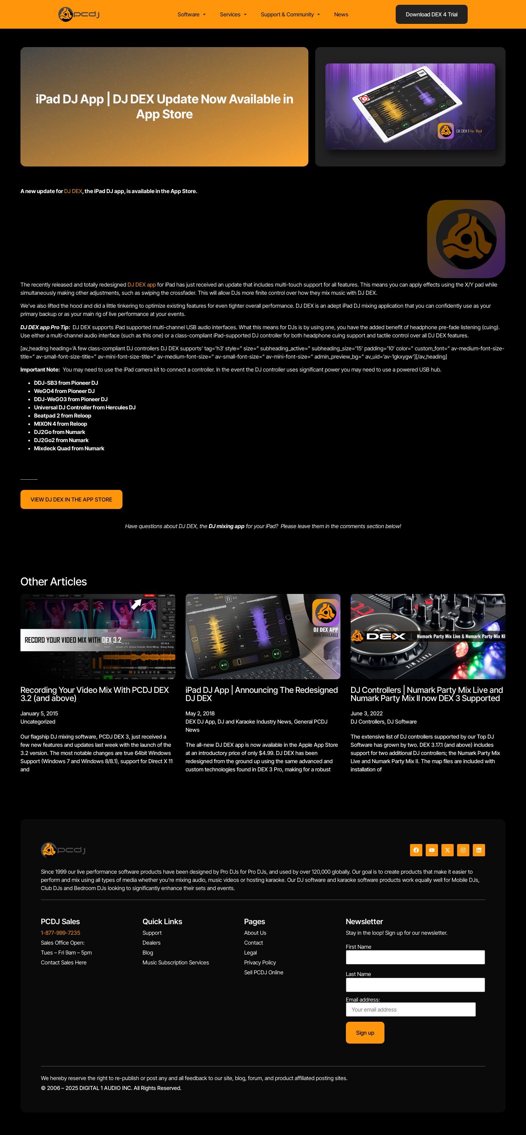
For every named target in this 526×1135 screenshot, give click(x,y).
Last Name (358, 976)
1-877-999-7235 (60, 935)
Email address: (411, 1009)
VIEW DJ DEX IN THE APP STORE (71, 501)
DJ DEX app (142, 286)
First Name (358, 948)
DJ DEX (73, 193)
